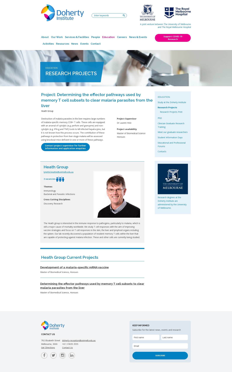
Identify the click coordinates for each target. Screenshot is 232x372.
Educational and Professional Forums (172, 144)
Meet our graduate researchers (173, 132)
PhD (160, 118)
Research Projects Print (171, 111)
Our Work (57, 37)
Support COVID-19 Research (172, 38)
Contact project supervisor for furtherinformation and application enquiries (65, 147)
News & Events (138, 37)
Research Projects (167, 107)
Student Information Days (170, 137)
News (74, 43)
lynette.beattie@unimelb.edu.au (59, 172)
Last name (167, 337)
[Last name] (174, 337)
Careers (122, 37)
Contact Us (67, 347)
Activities (48, 43)
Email (136, 346)
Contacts (162, 151)
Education (108, 37)
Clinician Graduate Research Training (171, 125)
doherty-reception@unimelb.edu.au (79, 340)
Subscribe (160, 355)
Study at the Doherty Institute (172, 102)
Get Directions (48, 347)
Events (84, 43)
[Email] (160, 346)
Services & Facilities (77, 37)
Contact (96, 43)
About (45, 37)
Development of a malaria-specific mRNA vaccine (74, 267)
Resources (62, 43)
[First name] (145, 337)
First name (139, 337)
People (95, 37)
